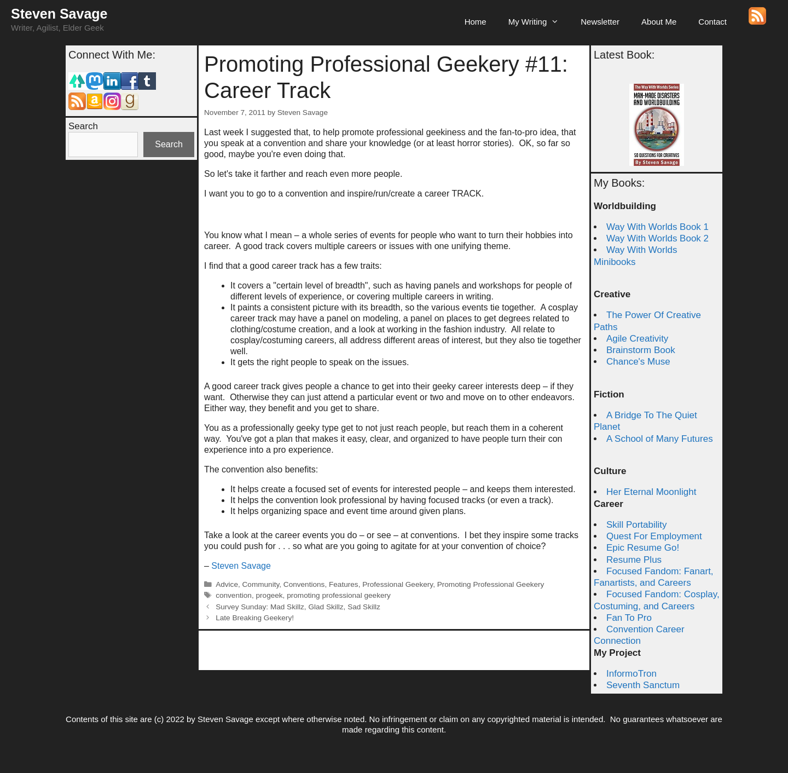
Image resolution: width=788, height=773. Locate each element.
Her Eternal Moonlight (651, 492)
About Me (658, 21)
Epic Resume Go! (642, 548)
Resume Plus (634, 560)
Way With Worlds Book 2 (657, 238)
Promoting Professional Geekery (490, 584)
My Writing (539, 21)
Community (261, 584)
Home (475, 21)
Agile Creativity (637, 338)
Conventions (304, 584)
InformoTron (631, 673)
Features (343, 584)
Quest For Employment (654, 536)
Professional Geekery (397, 584)
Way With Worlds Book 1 (657, 227)
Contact (712, 21)
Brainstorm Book (640, 350)
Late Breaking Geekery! (255, 618)
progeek (269, 595)
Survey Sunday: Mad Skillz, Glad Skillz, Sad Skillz (298, 607)
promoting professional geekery (339, 595)
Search (83, 126)
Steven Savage (59, 13)
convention (234, 595)
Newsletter (600, 21)
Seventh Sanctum (643, 685)
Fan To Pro (629, 618)
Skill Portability (636, 525)
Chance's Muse (638, 361)
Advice (227, 584)
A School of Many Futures (659, 439)
